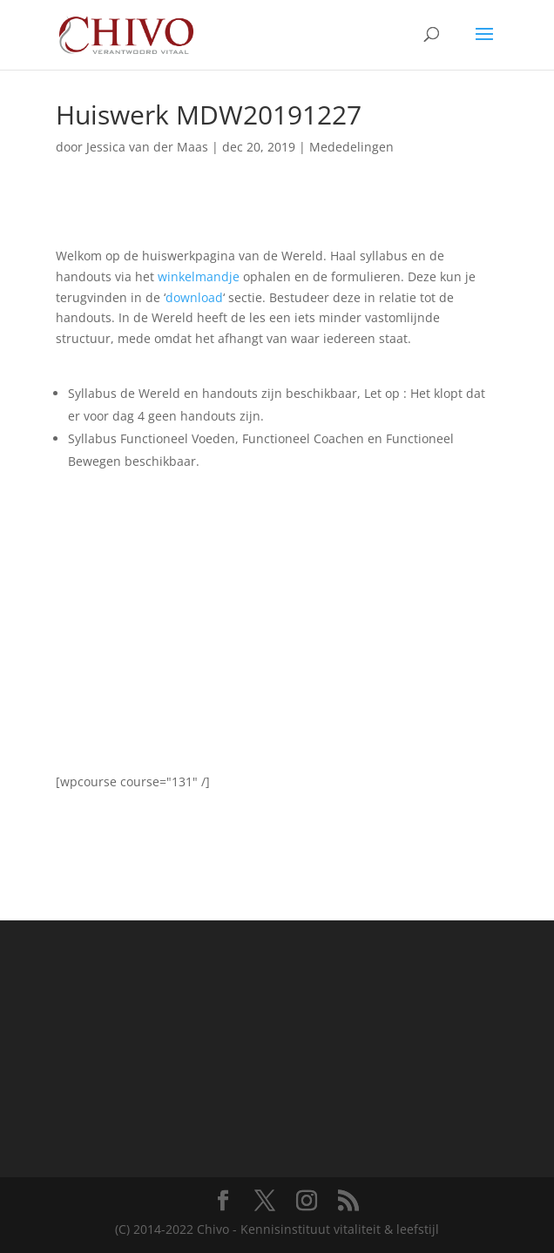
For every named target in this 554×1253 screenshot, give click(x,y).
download (194, 297)
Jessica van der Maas (147, 146)
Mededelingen (351, 146)
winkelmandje (199, 276)
